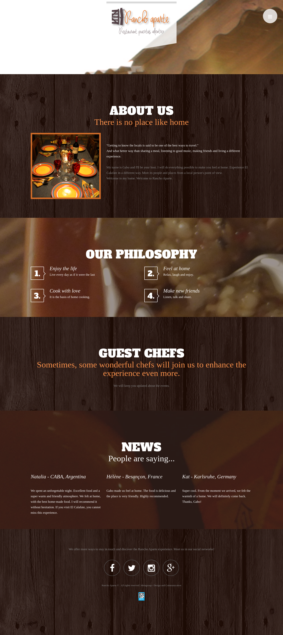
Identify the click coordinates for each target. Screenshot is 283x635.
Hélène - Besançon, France (134, 476)
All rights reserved (130, 585)
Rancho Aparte (109, 585)
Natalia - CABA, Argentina (58, 476)
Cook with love (65, 291)
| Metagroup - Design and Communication (160, 585)
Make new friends (181, 291)
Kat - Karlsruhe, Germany (209, 476)
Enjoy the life (63, 268)
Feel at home (176, 268)
